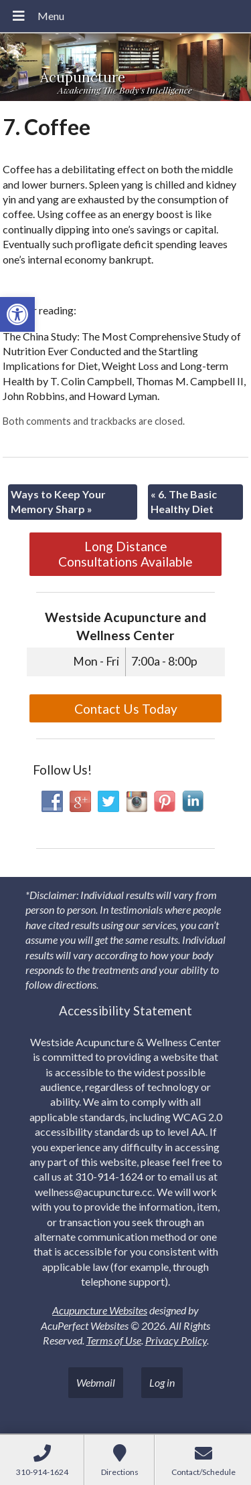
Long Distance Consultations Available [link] (125, 553)
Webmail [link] (95, 1382)
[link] (17, 314)
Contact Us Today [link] (125, 708)
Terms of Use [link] (113, 1340)
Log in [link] (162, 1382)
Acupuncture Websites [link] (99, 1310)
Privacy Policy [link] (176, 1340)
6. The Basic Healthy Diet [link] (184, 501)
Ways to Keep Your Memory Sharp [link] (58, 501)
